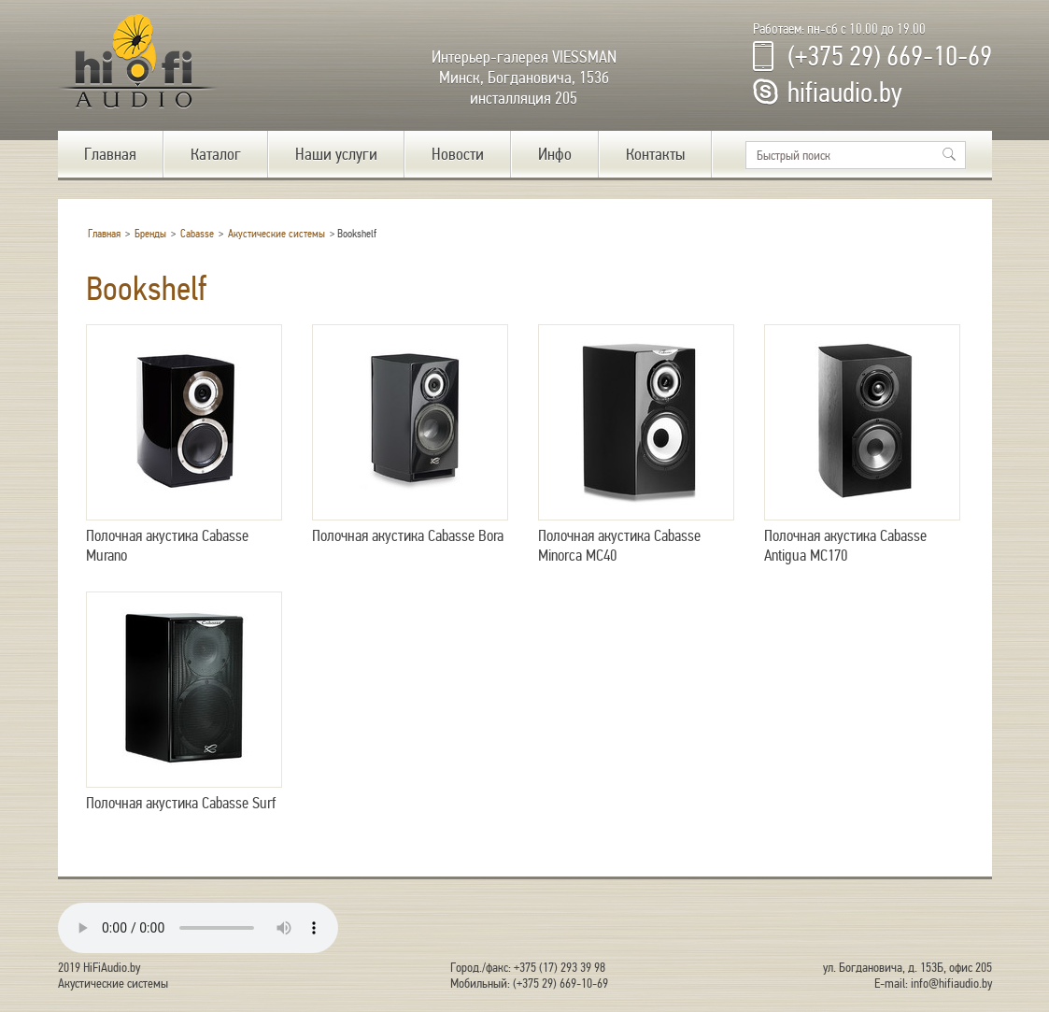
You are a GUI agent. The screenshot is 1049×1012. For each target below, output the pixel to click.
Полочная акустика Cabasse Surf (184, 702)
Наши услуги (336, 154)
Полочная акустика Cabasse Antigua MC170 (862, 444)
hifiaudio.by (844, 92)
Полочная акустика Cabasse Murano (184, 444)
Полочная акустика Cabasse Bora (410, 435)
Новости (458, 154)
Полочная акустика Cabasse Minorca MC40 (636, 444)
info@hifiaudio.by (951, 983)
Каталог (216, 154)
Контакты (655, 154)
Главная (110, 154)
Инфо (555, 154)
